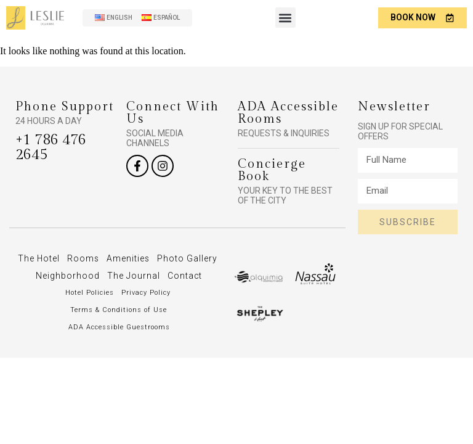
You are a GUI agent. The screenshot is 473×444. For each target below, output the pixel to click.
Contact (119, 293)
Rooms (117, 258)
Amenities (163, 258)
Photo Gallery (52, 276)
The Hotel (72, 258)
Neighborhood (122, 276)
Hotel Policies (89, 310)
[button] (285, 17)
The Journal (187, 276)
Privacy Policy (146, 310)
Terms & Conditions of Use (118, 327)
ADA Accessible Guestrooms (119, 344)
